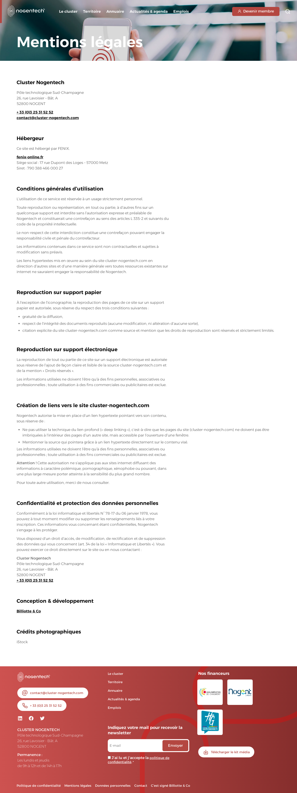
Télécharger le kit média (230, 752)
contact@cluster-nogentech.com (48, 118)
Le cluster (68, 11)
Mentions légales (77, 786)
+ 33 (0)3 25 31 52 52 (35, 112)
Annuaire (115, 11)
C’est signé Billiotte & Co (170, 786)
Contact (140, 786)
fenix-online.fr (30, 157)
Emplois (181, 11)
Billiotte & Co (29, 611)
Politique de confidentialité (39, 786)
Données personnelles (113, 786)
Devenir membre (256, 11)
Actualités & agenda (149, 11)
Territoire (92, 11)
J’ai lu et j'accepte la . (138, 760)
